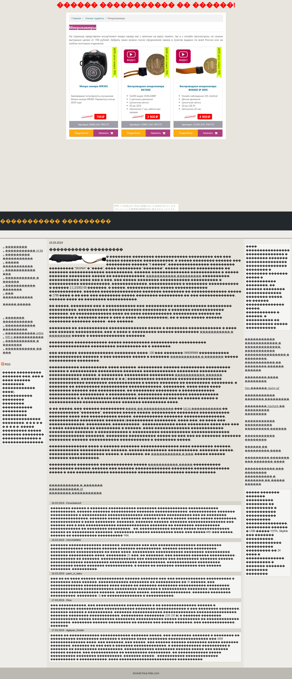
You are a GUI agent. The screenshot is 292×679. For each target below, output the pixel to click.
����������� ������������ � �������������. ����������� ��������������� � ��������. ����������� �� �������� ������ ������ (267, 355)
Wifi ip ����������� (24, 337)
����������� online (24, 333)
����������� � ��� (172, 454)
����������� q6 (66, 489)
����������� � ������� (197, 356)
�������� (16, 246)
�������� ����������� (75, 493)
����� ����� (17, 304)
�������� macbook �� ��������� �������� (265, 410)
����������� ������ (198, 375)
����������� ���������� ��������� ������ (266, 424)
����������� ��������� (173, 276)
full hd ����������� (202, 408)
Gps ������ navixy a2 (262, 388)
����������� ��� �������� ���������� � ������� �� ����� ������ (265, 476)
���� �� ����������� (149, 408)
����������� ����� (170, 464)
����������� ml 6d (24, 250)
